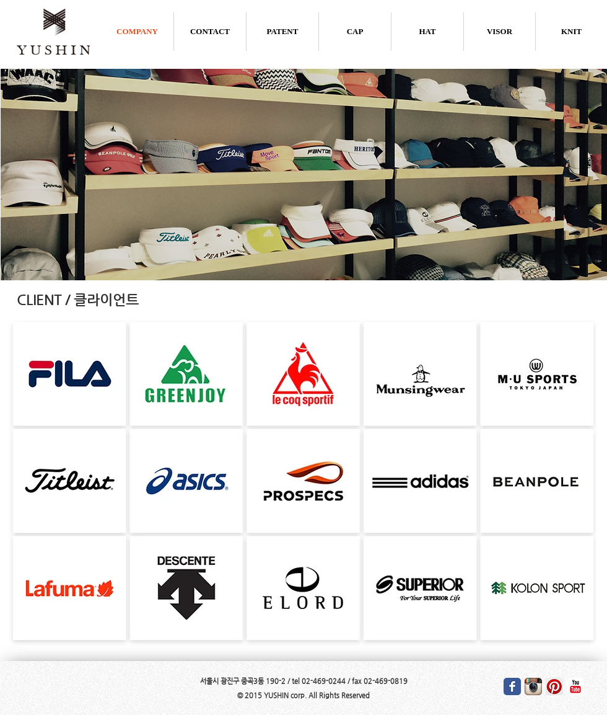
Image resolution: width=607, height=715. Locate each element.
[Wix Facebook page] (512, 686)
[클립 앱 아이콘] (554, 686)
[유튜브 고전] (575, 686)
